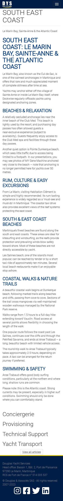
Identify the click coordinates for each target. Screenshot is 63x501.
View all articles (31, 452)
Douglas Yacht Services (7, 4)
